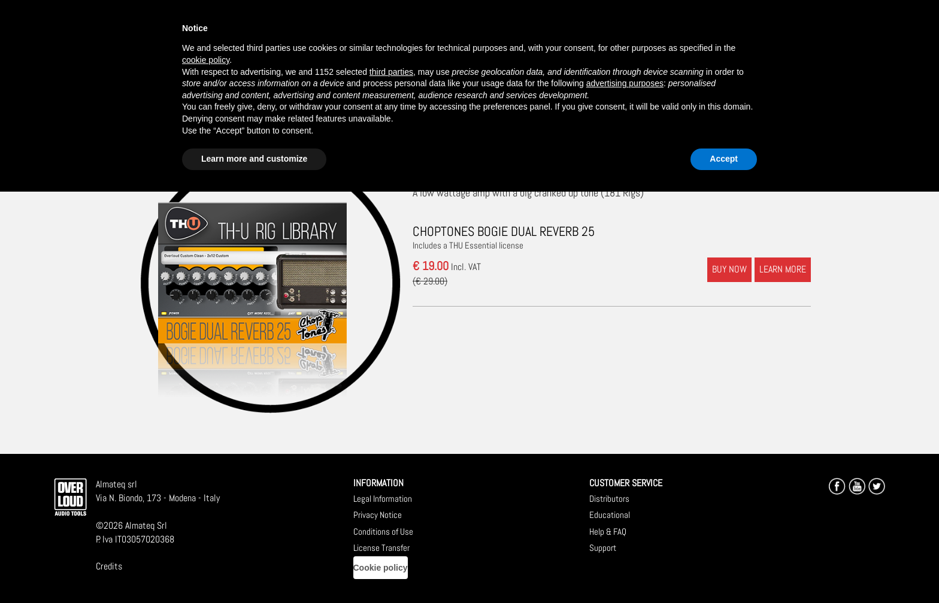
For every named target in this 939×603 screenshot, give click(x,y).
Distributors (609, 498)
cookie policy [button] (205, 60)
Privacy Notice (377, 514)
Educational (609, 514)
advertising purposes (625, 83)
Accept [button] (724, 158)
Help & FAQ (607, 531)
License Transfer (381, 547)
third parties (391, 72)
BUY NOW (729, 269)
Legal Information (382, 498)
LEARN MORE (782, 269)
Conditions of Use (383, 531)
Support (602, 547)
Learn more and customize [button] (254, 158)
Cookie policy (380, 567)
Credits (109, 566)
